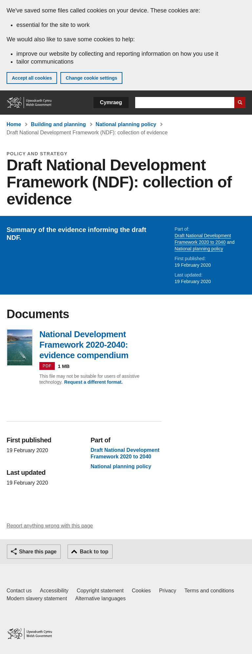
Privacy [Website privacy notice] (167, 590)
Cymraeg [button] (111, 102)
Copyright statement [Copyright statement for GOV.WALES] (100, 590)
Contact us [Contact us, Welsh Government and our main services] (19, 590)
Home (14, 124)
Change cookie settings (91, 78)
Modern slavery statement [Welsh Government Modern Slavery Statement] (37, 598)
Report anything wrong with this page (50, 526)
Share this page (37, 551)
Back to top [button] (94, 551)
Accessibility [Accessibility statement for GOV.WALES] (54, 590)
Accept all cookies (32, 78)
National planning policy (125, 124)
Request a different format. (93, 382)
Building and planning (58, 124)
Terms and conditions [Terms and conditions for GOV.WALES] (209, 590)
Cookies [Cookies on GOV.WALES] (141, 590)
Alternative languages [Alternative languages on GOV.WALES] (100, 598)
